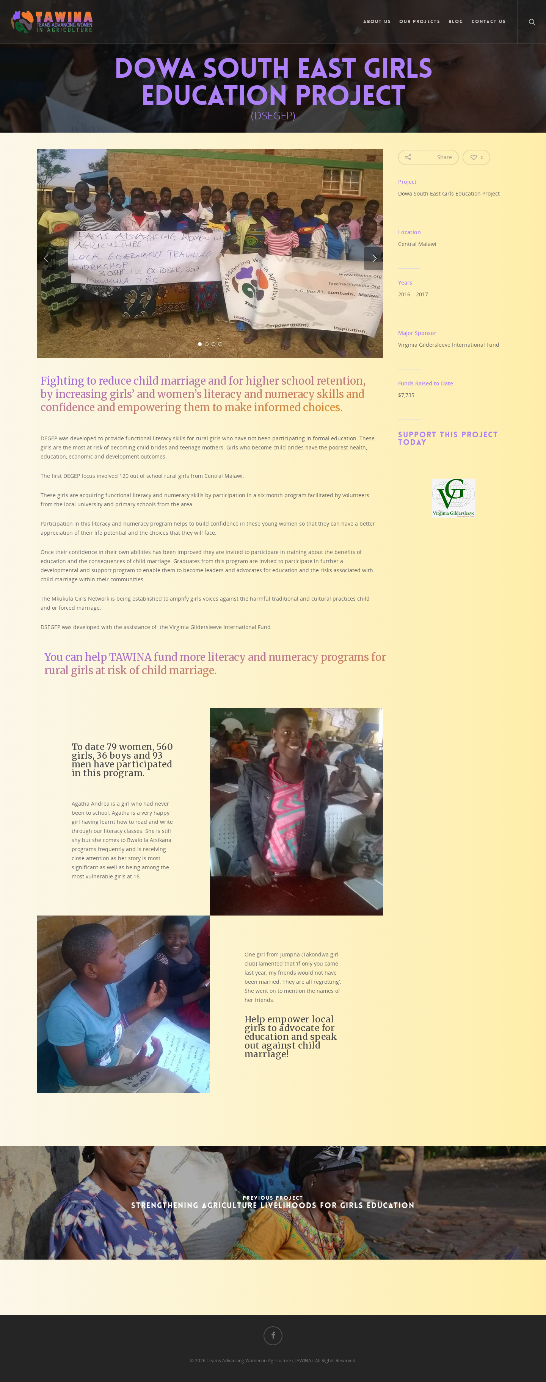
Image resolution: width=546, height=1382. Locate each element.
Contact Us (489, 22)
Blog (456, 22)
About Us (377, 22)
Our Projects (419, 22)
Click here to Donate (310, 1284)
